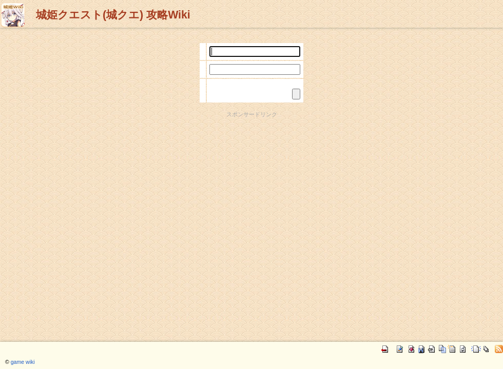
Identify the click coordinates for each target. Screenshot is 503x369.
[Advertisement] (252, 190)
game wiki (23, 362)
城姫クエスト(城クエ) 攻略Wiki (113, 15)
